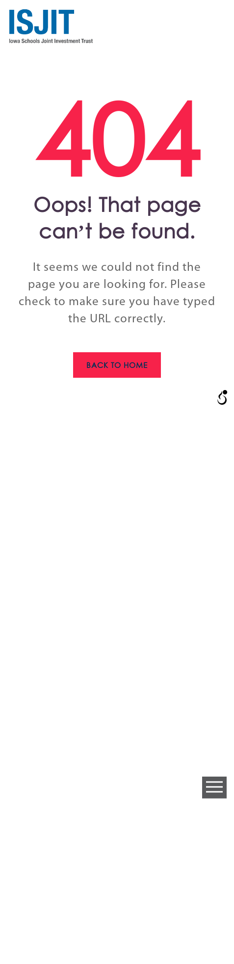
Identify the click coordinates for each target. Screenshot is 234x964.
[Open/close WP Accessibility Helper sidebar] (222, 397)
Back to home (117, 365)
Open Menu (214, 788)
